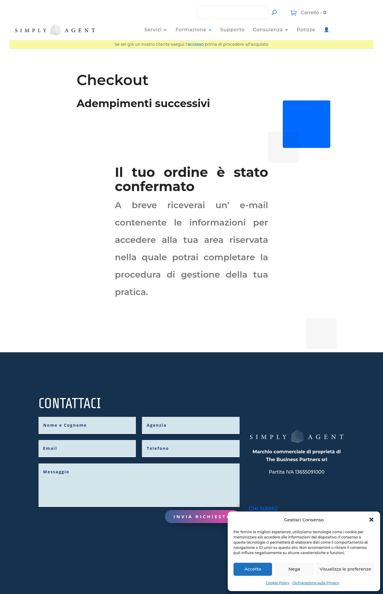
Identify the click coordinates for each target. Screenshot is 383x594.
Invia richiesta (202, 513)
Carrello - (313, 12)
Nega (294, 569)
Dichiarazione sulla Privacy (315, 583)
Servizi (153, 29)
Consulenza (268, 29)
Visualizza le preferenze (345, 569)
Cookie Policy (277, 583)
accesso (195, 44)
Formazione (191, 29)
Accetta (253, 569)
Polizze (306, 29)
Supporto (232, 29)
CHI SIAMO (263, 505)
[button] (371, 519)
